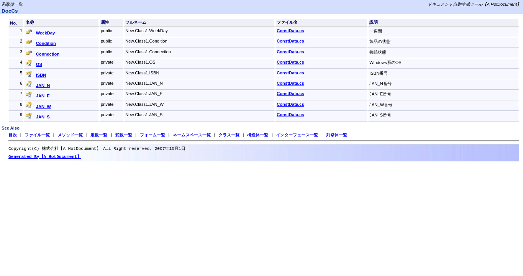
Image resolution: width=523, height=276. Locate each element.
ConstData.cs (290, 30)
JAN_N (43, 85)
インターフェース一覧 (297, 135)
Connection (48, 54)
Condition (46, 43)
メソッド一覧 (70, 135)
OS (39, 64)
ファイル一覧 (37, 135)
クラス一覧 (228, 135)
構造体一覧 (257, 135)
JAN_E (43, 96)
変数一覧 (123, 135)
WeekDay (45, 33)
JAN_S (43, 117)
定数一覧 (98, 135)
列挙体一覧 (336, 135)
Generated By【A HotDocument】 (44, 157)
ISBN (41, 75)
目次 (12, 135)
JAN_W (43, 106)
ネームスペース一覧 (192, 135)
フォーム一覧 (152, 135)
